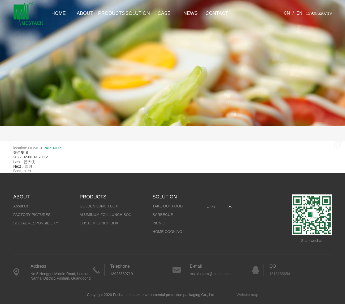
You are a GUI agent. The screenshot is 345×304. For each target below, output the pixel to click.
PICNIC (159, 223)
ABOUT (85, 13)
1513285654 (279, 274)
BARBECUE (163, 214)
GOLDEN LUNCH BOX (99, 206)
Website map (247, 295)
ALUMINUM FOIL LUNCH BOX (105, 214)
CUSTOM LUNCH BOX (99, 223)
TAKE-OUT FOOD (168, 206)
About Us (21, 206)
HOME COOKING (167, 231)
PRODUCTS (111, 13)
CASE (164, 13)
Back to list (22, 171)
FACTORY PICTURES (31, 214)
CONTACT (216, 13)
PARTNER (52, 148)
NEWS (190, 13)
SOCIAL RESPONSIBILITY (35, 223)
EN (299, 13)
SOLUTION (138, 13)
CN (287, 13)
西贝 (28, 166)
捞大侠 (29, 162)
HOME (58, 13)
